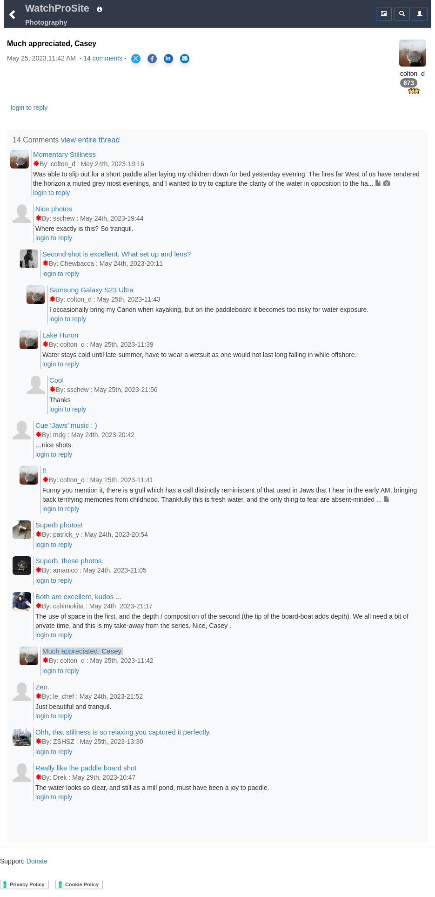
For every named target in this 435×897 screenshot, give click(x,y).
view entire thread (90, 140)
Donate (36, 861)
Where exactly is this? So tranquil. (84, 228)
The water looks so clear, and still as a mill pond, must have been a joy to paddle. (152, 787)
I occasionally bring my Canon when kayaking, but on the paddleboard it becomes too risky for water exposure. (208, 309)
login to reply (29, 107)
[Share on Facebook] (152, 58)
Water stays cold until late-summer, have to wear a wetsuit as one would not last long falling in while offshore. (199, 354)
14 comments (102, 58)
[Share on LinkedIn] (168, 58)
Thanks (60, 400)
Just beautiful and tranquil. (73, 706)
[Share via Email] (184, 58)
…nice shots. (54, 445)
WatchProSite (57, 8)
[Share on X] (136, 58)
